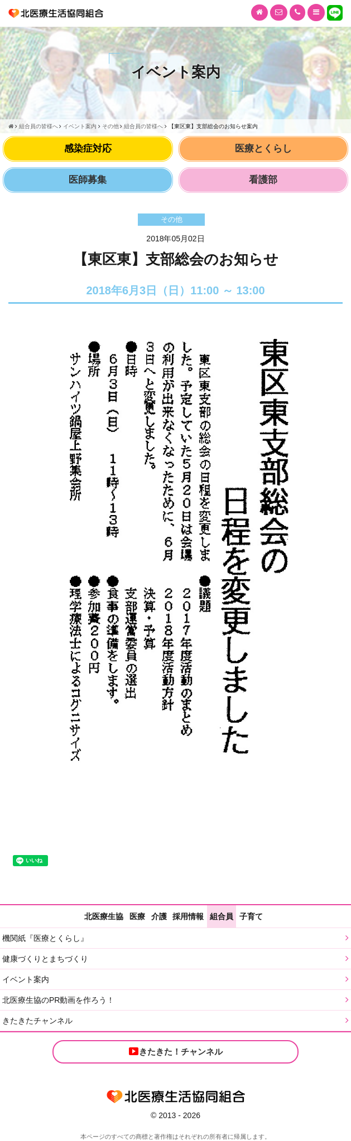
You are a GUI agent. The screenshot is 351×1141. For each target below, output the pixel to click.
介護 (159, 916)
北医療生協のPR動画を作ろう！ (58, 1000)
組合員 (221, 916)
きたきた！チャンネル (175, 1051)
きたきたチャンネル (37, 1020)
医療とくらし (263, 148)
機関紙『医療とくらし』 (45, 938)
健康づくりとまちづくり (45, 958)
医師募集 (88, 179)
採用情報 (188, 916)
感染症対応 (88, 148)
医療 (137, 916)
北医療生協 (103, 916)
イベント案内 (25, 979)
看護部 (263, 179)
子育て (251, 916)
